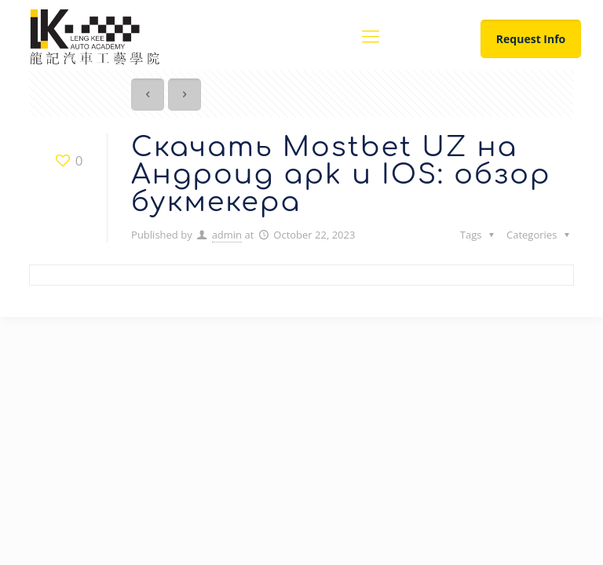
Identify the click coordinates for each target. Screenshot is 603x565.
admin (227, 235)
